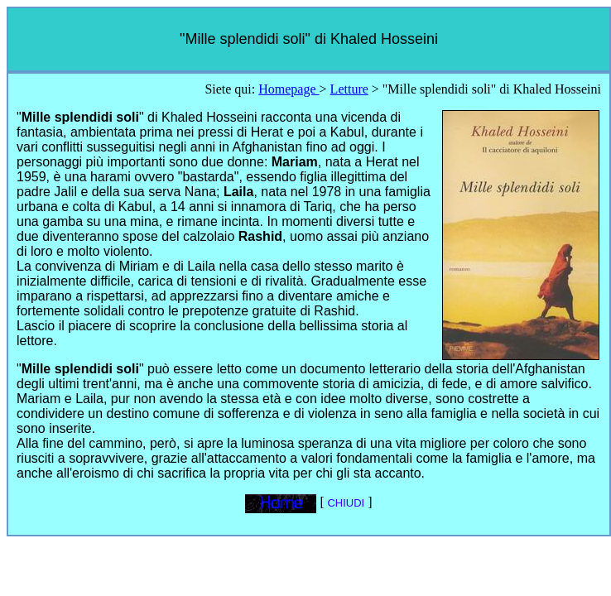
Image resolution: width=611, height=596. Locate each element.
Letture (349, 89)
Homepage (288, 89)
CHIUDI (344, 503)
